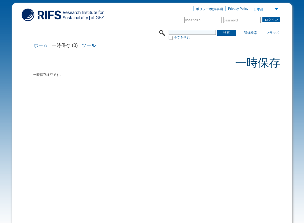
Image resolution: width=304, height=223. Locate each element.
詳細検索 (250, 32)
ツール (89, 45)
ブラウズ (272, 32)
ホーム (41, 45)
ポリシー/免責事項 (209, 9)
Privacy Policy (238, 8)
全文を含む (182, 37)
